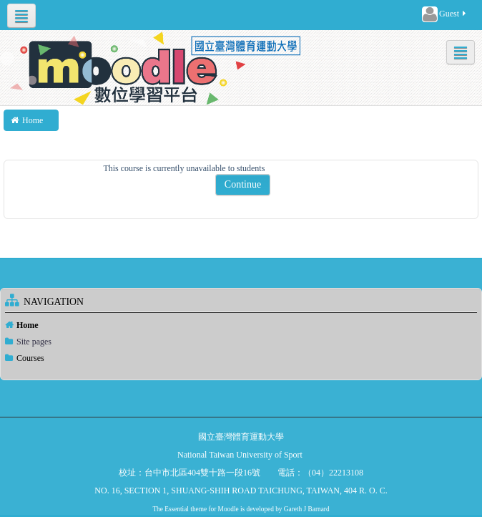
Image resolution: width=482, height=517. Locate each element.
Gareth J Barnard (307, 509)
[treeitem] (241, 325)
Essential (176, 509)
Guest (445, 14)
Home (27, 325)
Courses (30, 358)
